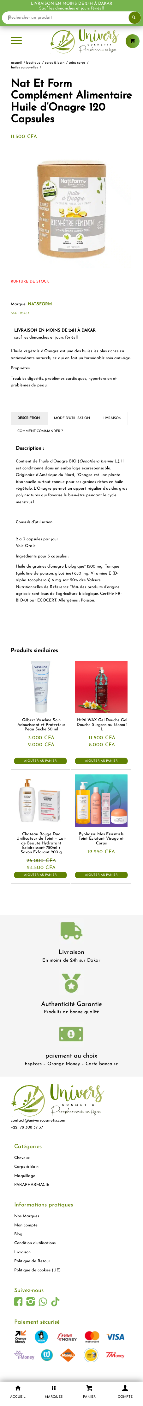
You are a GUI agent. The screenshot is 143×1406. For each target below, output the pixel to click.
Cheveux (22, 1158)
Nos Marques (26, 1216)
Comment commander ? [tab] (40, 431)
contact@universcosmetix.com (38, 1120)
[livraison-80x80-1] (71, 932)
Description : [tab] (29, 418)
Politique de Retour (32, 1261)
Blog (18, 1234)
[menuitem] (16, 41)
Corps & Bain (26, 1167)
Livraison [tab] (112, 418)
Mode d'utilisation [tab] (72, 418)
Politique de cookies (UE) (37, 1270)
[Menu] (16, 41)
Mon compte (26, 1225)
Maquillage (24, 1176)
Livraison (71, 952)
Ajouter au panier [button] (40, 761)
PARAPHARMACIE (31, 1185)
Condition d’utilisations (35, 1243)
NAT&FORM (40, 304)
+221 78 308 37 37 (27, 1127)
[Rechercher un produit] (71, 17)
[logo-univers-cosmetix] (71, 41)
